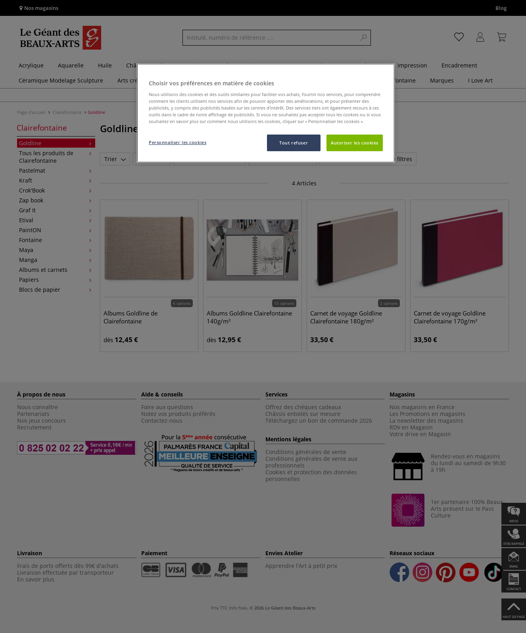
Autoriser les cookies (354, 143)
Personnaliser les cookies (177, 142)
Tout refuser (293, 143)
